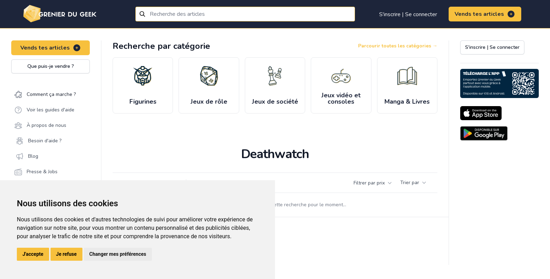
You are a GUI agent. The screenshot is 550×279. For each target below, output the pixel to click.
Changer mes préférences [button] (117, 254)
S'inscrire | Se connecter (408, 14)
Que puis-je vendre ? (50, 66)
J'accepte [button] (32, 254)
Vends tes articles (485, 14)
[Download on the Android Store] (484, 133)
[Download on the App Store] (481, 113)
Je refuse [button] (66, 254)
